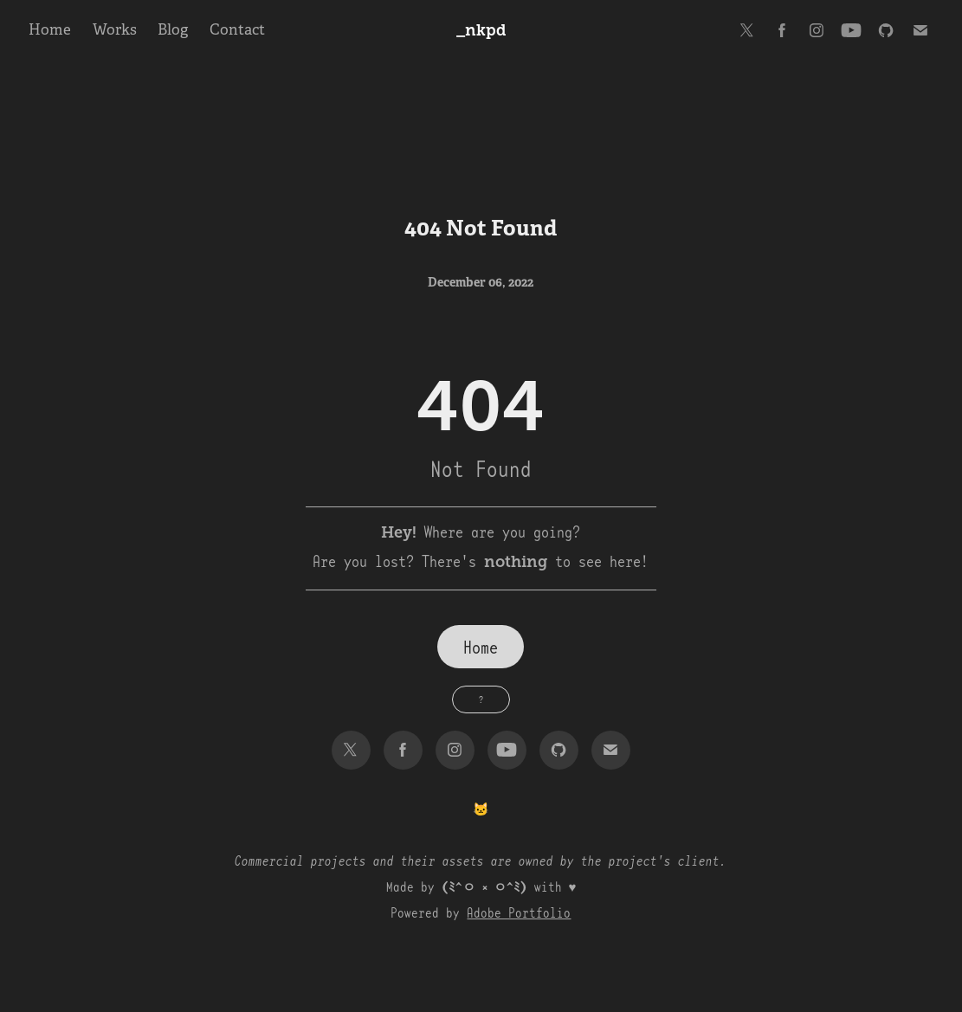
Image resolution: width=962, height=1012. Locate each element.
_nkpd (481, 30)
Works (115, 30)
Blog (173, 30)
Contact (237, 30)
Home (50, 30)
